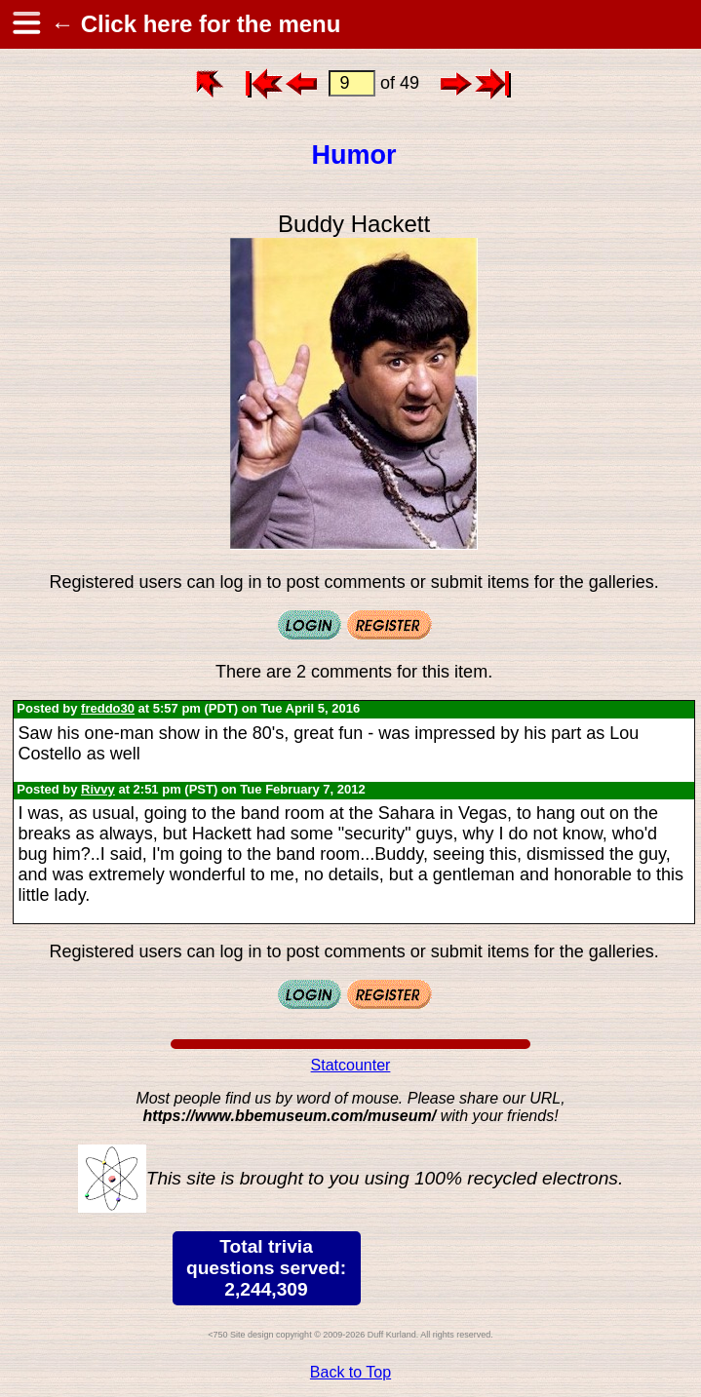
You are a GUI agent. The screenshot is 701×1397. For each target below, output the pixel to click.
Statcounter (351, 1065)
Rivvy (98, 789)
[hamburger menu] (25, 24)
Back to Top (350, 1372)
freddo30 (108, 708)
